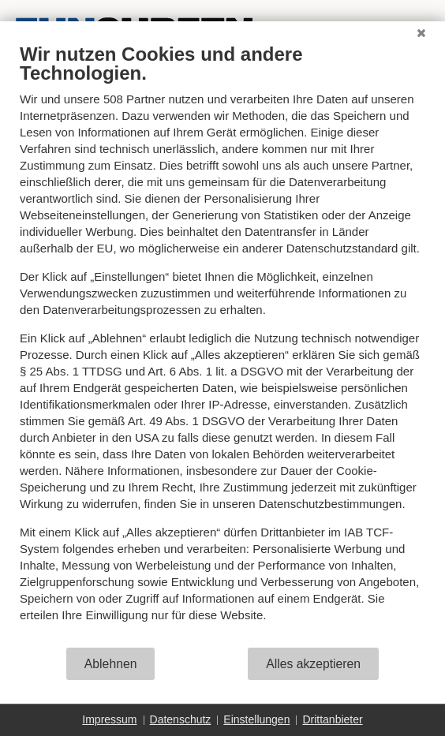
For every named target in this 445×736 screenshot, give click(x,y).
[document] (222, 344)
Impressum (109, 719)
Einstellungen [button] (256, 719)
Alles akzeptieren (313, 664)
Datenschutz (180, 719)
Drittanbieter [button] (332, 719)
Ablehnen (110, 664)
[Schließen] (421, 33)
